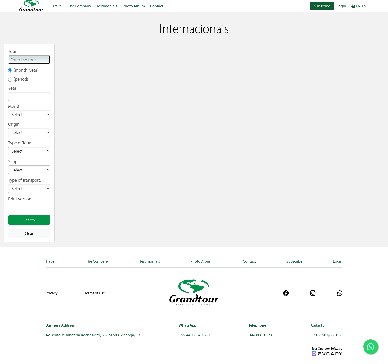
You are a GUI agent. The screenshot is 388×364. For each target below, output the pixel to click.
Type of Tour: (20, 143)
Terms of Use (94, 292)
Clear (29, 233)
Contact (156, 5)
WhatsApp (187, 325)
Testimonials (107, 5)
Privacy (52, 292)
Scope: (14, 161)
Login (341, 5)
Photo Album (134, 5)
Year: (12, 88)
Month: (15, 106)
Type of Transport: (24, 180)
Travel (58, 5)
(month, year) (26, 70)
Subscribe (322, 5)
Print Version (19, 199)
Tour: (13, 51)
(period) (21, 79)
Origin (14, 124)
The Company (79, 5)
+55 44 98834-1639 (194, 334)
